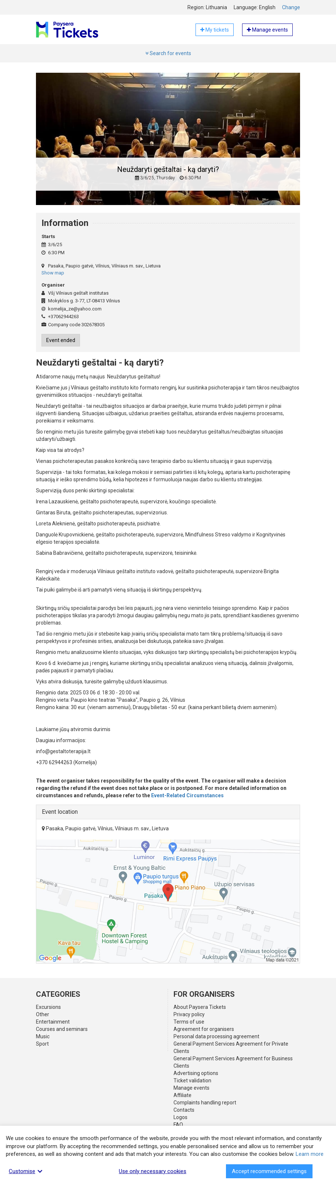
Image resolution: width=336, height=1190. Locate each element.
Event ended (60, 340)
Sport (42, 1044)
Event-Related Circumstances (187, 795)
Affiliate (182, 1095)
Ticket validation (192, 1080)
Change (291, 7)
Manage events (191, 1088)
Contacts (184, 1110)
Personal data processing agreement (216, 1036)
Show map (52, 273)
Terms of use (189, 1022)
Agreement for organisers (204, 1029)
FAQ (178, 1125)
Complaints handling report (205, 1102)
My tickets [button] (214, 30)
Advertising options (196, 1073)
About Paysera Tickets (200, 1007)
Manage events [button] (267, 30)
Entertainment (53, 1022)
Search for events (168, 53)
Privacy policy (189, 1014)
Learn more (310, 1154)
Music (43, 1036)
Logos (180, 1117)
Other (42, 1014)
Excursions (48, 1007)
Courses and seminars (62, 1029)
